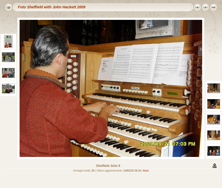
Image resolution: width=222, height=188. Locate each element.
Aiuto (146, 170)
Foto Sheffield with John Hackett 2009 (52, 7)
